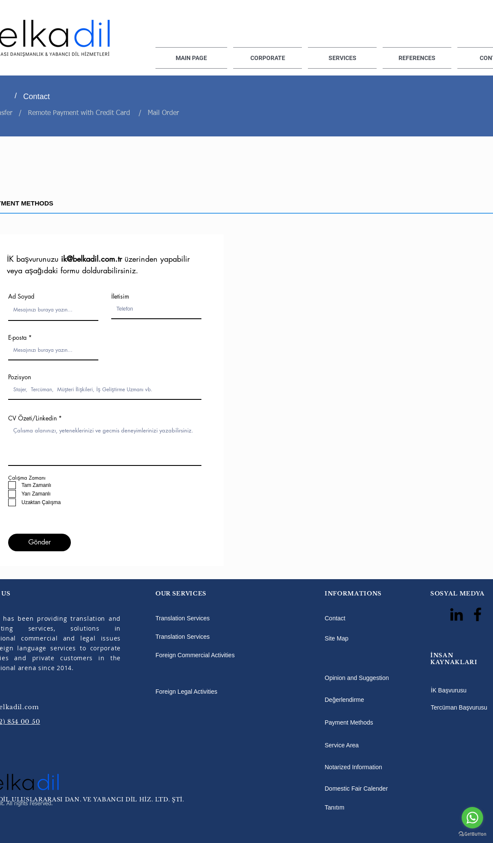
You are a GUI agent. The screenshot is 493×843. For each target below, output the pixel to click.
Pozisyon (19, 377)
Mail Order (163, 113)
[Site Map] (344, 638)
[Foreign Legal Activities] (207, 691)
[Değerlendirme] (368, 699)
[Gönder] (39, 542)
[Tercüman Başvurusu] (459, 707)
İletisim (120, 296)
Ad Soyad (21, 296)
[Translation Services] (207, 618)
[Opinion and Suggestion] (368, 678)
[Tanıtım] (341, 807)
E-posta (17, 338)
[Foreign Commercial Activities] (207, 655)
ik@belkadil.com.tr (91, 259)
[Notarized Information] (368, 767)
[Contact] (67, 96)
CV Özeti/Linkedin (32, 418)
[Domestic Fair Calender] (376, 789)
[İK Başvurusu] (459, 690)
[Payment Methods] (368, 723)
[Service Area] (351, 745)
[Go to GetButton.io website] (472, 834)
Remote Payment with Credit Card (80, 113)
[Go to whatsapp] (472, 817)
